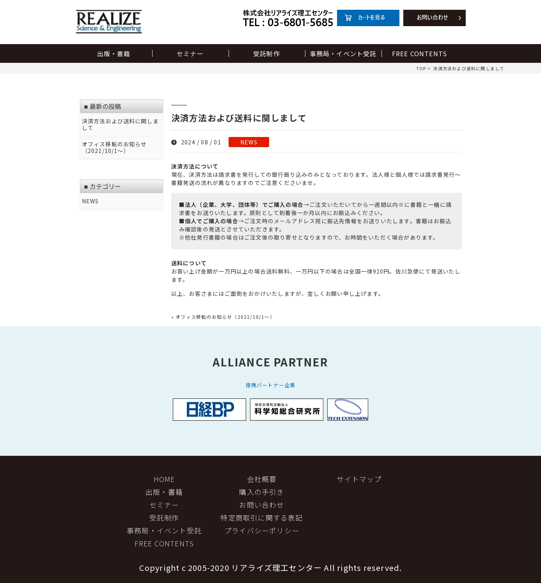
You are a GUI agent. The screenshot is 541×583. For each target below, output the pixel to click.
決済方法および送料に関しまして (120, 124)
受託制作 (266, 53)
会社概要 (262, 479)
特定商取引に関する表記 (261, 517)
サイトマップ (359, 479)
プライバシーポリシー (261, 530)
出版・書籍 (114, 53)
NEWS (248, 142)
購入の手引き (261, 492)
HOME (164, 479)
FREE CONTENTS (419, 53)
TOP (421, 68)
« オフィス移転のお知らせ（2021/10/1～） (223, 316)
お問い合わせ (261, 504)
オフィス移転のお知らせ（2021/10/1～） (114, 147)
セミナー (190, 53)
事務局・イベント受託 (343, 53)
